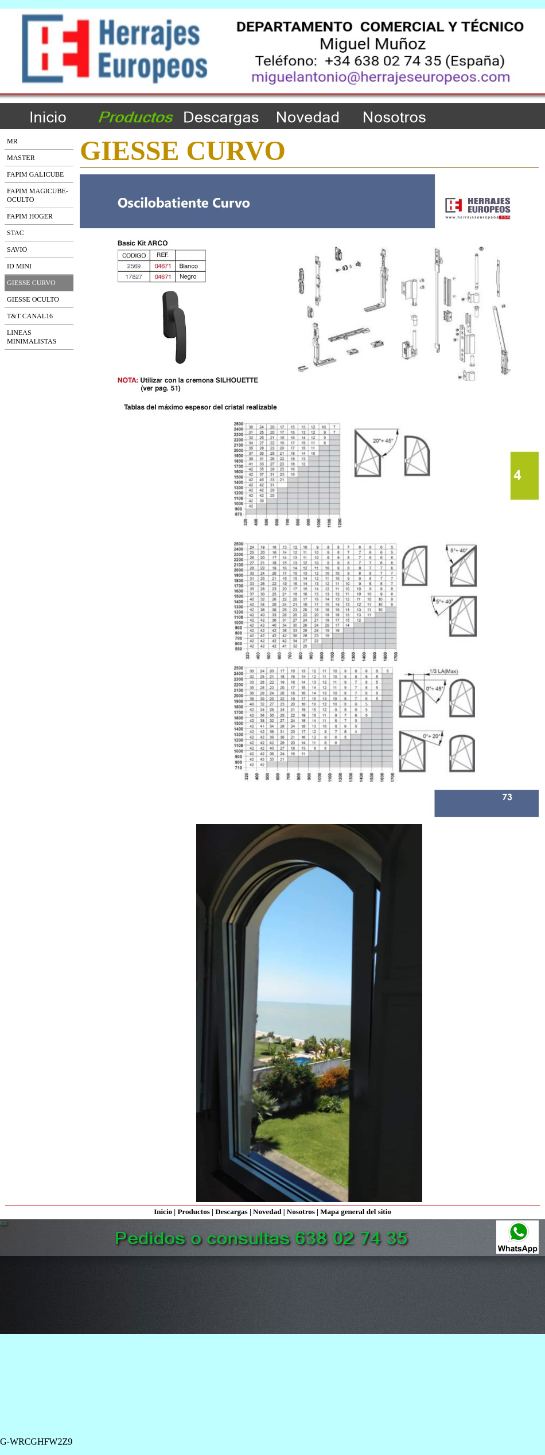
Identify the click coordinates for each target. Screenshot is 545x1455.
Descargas (231, 1211)
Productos (193, 1211)
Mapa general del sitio (355, 1211)
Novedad (267, 1211)
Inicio (163, 1211)
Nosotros (301, 1211)
